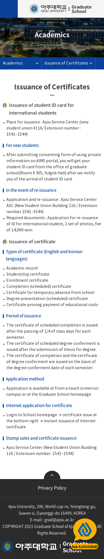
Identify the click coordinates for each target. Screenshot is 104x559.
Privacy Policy (52, 488)
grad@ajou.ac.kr (59, 519)
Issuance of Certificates (66, 63)
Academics (13, 63)
